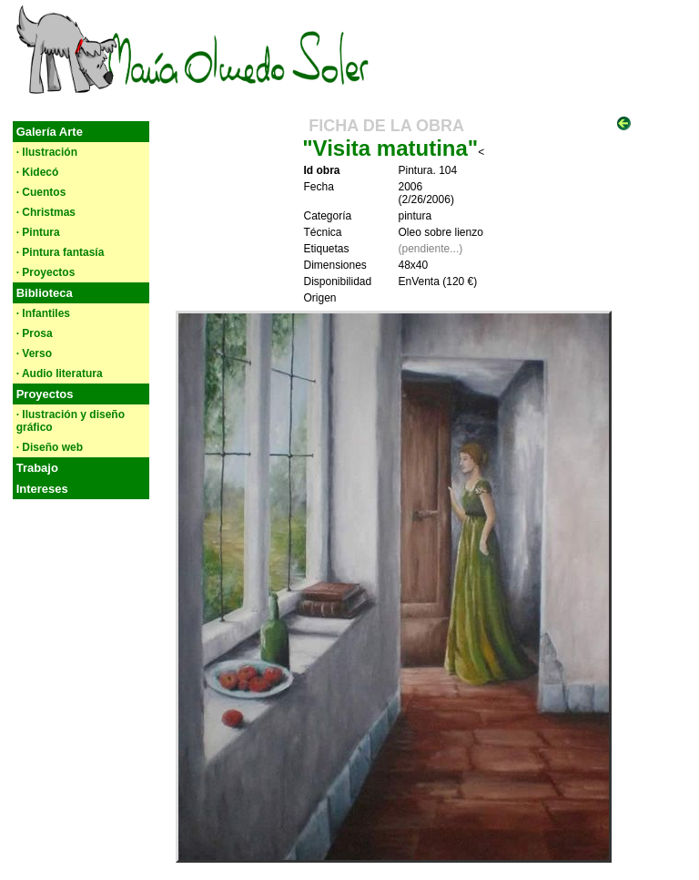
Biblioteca (44, 293)
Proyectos (45, 394)
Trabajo (37, 468)
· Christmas (46, 212)
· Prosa (34, 333)
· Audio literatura (59, 373)
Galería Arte (49, 131)
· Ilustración (46, 152)
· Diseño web (49, 447)
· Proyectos (46, 272)
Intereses (42, 489)
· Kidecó (37, 172)
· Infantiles (43, 313)
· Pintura (38, 232)
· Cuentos (41, 192)
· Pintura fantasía (60, 252)
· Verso (34, 353)
